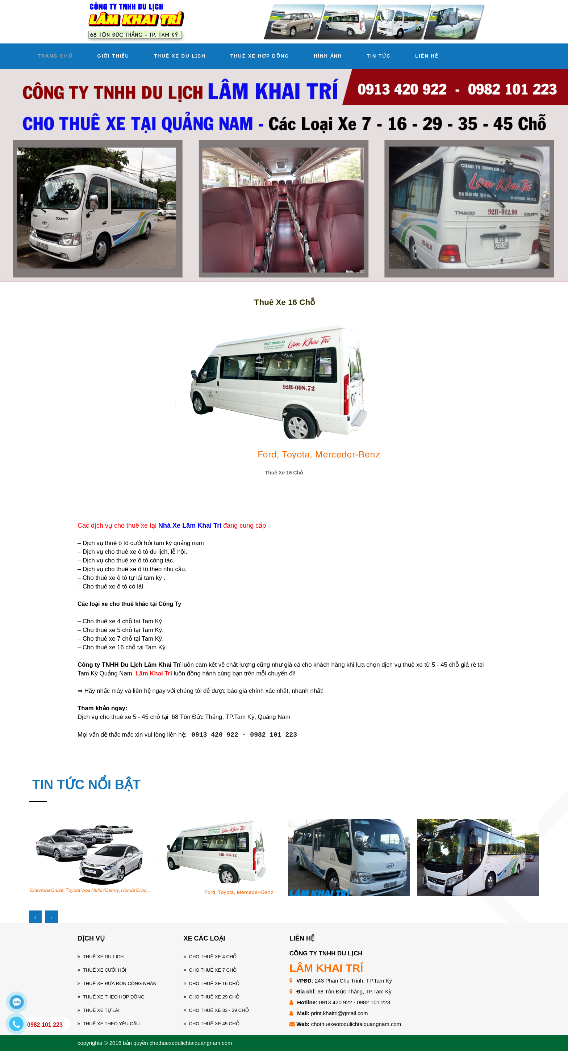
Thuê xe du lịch (103, 956)
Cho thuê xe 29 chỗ (214, 997)
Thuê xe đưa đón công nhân (119, 983)
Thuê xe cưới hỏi (104, 970)
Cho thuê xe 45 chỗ (214, 1023)
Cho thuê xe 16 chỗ (214, 983)
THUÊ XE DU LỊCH (180, 56)
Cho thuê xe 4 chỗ (213, 956)
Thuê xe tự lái (101, 1010)
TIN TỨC (378, 56)
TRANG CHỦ (55, 56)
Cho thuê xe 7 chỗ (213, 970)
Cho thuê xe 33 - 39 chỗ (219, 1010)
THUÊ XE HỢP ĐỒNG (259, 56)
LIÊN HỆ (426, 56)
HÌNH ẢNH (328, 56)
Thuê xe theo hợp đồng (114, 997)
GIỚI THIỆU (113, 56)
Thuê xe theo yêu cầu (111, 1023)
